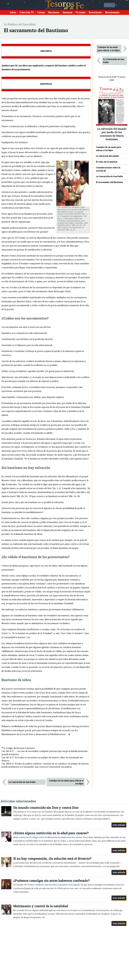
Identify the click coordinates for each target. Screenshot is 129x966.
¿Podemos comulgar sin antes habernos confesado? (51, 881)
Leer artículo (119, 825)
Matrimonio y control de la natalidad (40, 906)
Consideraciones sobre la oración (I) (108, 169)
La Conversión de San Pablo (22, 782)
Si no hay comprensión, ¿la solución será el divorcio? (52, 858)
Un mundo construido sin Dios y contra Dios (45, 808)
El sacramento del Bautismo (109, 182)
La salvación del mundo (107, 156)
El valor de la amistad (106, 161)
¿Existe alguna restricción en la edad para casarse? (51, 833)
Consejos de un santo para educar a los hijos (66, 782)
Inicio (13, 12)
